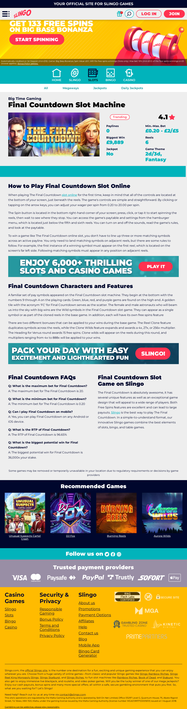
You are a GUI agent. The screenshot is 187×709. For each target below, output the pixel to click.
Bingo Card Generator (89, 653)
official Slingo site (36, 670)
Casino (129, 80)
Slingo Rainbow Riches (154, 673)
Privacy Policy (52, 635)
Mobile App (89, 645)
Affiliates (86, 621)
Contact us (88, 633)
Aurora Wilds (162, 536)
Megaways (71, 88)
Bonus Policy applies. (28, 63)
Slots (93, 80)
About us (87, 603)
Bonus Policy (51, 619)
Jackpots (100, 88)
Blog (83, 639)
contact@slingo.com (73, 694)
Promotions (89, 609)
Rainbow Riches (127, 677)
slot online (69, 195)
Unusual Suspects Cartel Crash (25, 537)
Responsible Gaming (51, 611)
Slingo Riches (75, 677)
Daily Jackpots (132, 88)
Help (83, 627)
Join (174, 13)
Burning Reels (116, 536)
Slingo (75, 80)
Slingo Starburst (50, 677)
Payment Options (95, 615)
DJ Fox (70, 536)
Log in (149, 13)
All (46, 88)
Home (56, 80)
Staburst (168, 677)
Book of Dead (147, 677)
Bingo (111, 80)
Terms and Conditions (50, 627)
